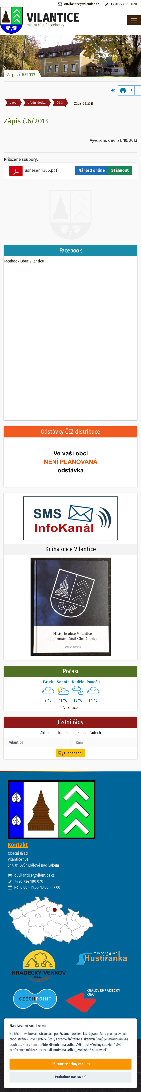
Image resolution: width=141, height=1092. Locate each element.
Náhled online (91, 170)
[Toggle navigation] (134, 20)
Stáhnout (120, 170)
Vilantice (70, 707)
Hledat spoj (70, 753)
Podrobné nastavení (70, 1077)
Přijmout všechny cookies (70, 1064)
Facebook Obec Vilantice (24, 261)
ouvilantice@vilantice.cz (78, 4)
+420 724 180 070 (120, 4)
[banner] (53, 20)
